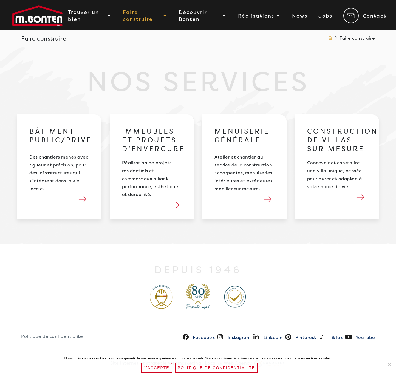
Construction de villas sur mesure (342, 141)
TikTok (336, 337)
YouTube (365, 337)
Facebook (204, 337)
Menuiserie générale (242, 137)
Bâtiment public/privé (60, 137)
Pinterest (305, 337)
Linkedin (273, 337)
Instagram (239, 337)
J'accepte (156, 368)
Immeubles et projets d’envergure (153, 141)
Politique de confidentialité (52, 336)
